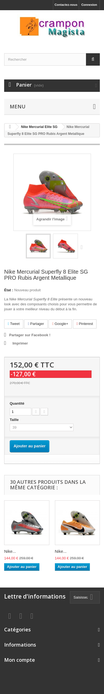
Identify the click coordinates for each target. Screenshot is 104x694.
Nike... (10, 551)
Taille (15, 420)
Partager (36, 324)
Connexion (89, 4)
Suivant (83, 247)
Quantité (17, 403)
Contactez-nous (66, 4)
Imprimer (20, 343)
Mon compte (19, 659)
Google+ (60, 324)
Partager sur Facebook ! (29, 335)
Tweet (14, 324)
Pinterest (85, 324)
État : (8, 290)
